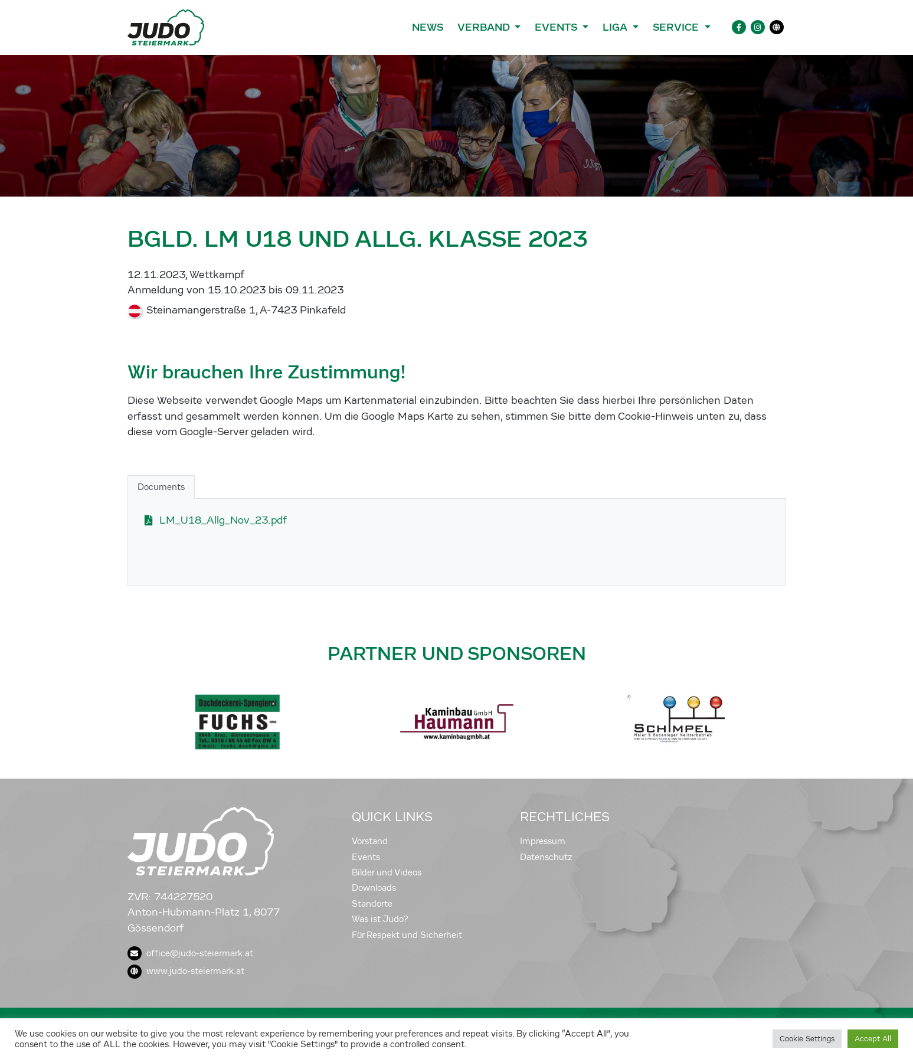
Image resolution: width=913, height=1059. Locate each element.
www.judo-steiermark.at (185, 971)
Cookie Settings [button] (807, 1038)
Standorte (372, 903)
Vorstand (370, 841)
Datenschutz (546, 857)
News (427, 27)
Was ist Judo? (380, 919)
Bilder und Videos (386, 872)
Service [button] (677, 27)
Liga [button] (616, 27)
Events (366, 857)
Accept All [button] (873, 1038)
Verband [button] (484, 27)
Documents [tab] (161, 487)
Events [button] (557, 27)
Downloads (374, 888)
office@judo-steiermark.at (190, 953)
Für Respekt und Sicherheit (407, 935)
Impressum (542, 841)
